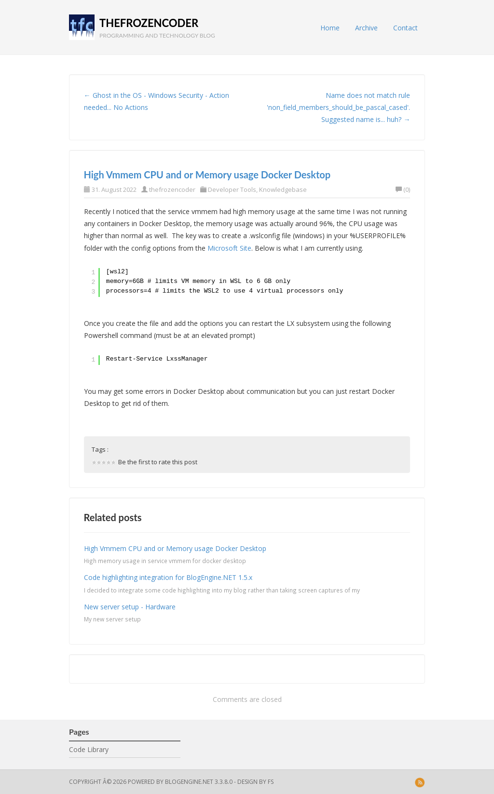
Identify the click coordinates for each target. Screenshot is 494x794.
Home (330, 27)
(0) (403, 189)
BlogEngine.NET (189, 782)
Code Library (89, 749)
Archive (366, 27)
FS (271, 782)
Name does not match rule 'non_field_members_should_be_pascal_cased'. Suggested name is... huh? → (338, 107)
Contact (405, 27)
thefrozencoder (148, 22)
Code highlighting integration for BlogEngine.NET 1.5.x (168, 577)
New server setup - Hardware (130, 606)
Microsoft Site (229, 248)
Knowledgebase (283, 189)
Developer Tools (232, 189)
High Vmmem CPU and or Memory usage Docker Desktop (207, 174)
